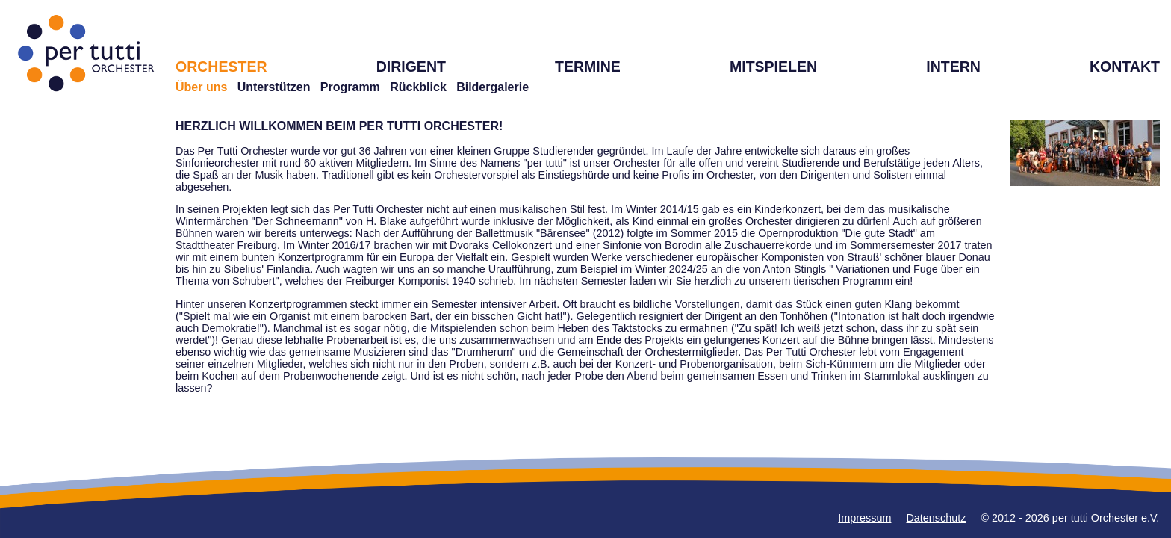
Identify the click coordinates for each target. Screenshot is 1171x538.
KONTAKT (1125, 66)
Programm (350, 87)
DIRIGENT (411, 66)
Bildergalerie (492, 87)
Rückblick (418, 87)
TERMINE (588, 66)
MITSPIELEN (773, 66)
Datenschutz (936, 518)
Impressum (864, 518)
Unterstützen (274, 87)
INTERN (953, 66)
